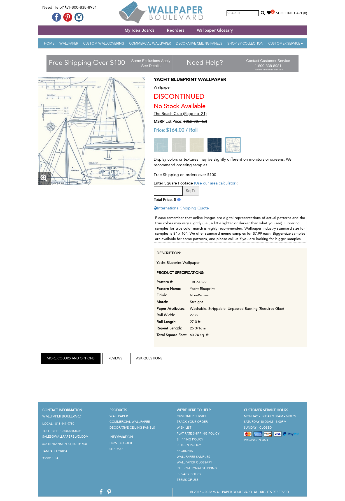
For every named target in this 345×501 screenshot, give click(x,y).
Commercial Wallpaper (150, 43)
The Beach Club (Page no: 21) (180, 113)
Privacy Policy (189, 474)
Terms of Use (188, 480)
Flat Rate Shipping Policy (198, 433)
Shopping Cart (291, 13)
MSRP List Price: (168, 121)
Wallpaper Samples (193, 457)
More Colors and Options (71, 358)
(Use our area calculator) (215, 183)
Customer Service (285, 43)
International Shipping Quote (181, 208)
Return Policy (189, 445)
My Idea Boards (140, 30)
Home (49, 43)
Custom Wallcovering (103, 43)
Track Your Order (192, 422)
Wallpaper (68, 43)
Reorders (175, 30)
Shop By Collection (245, 43)
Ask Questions (149, 358)
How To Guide (121, 443)
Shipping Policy (190, 439)
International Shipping (197, 468)
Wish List (184, 428)
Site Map (116, 449)
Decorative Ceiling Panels (199, 43)
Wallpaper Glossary (215, 30)
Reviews (115, 358)
